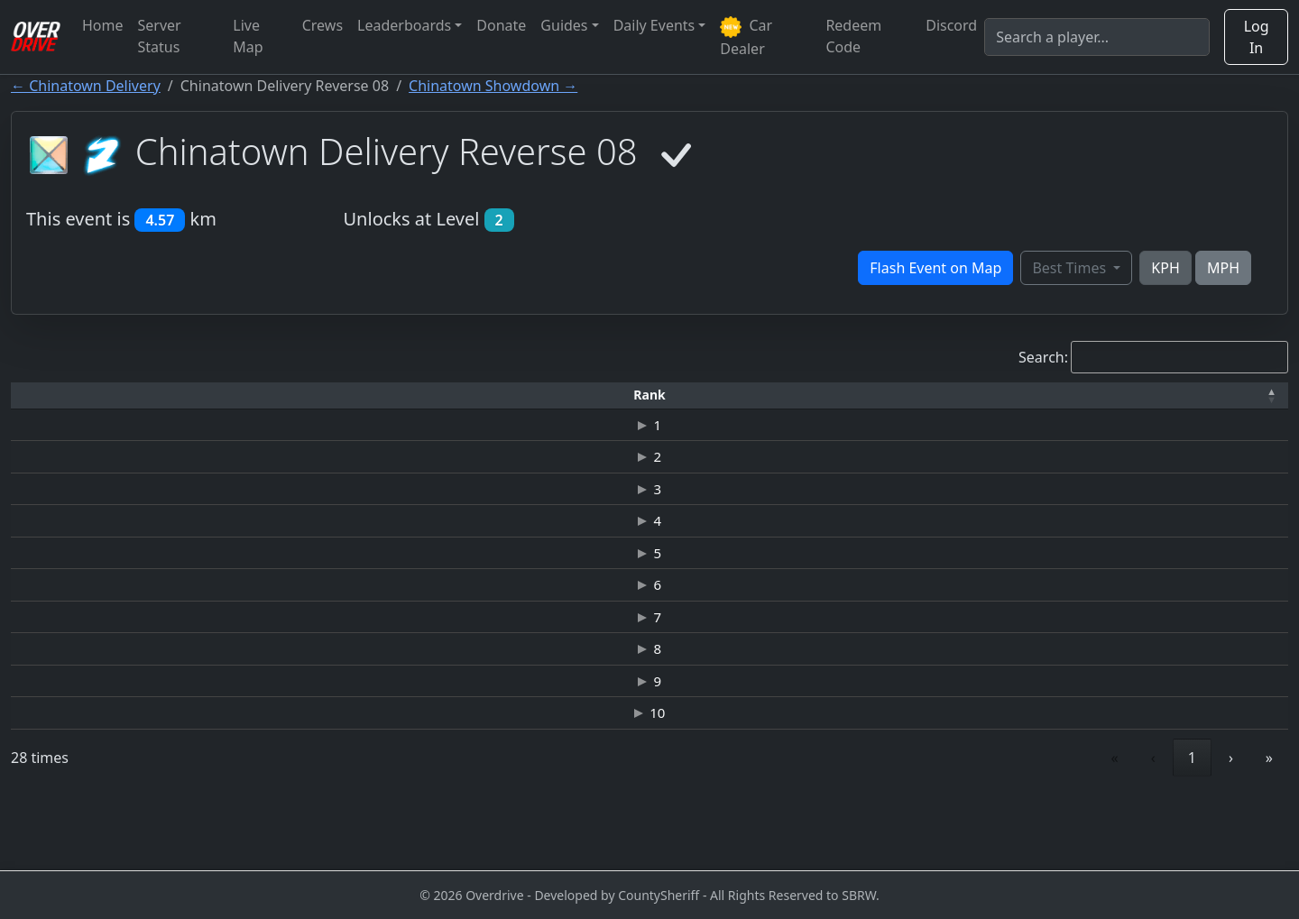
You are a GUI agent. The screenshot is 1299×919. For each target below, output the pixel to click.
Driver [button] (196, 394)
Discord (951, 25)
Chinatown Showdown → (493, 86)
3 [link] (1192, 825)
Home (103, 25)
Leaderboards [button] (404, 25)
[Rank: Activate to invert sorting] (54, 395)
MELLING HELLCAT (544, 621)
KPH (1165, 268)
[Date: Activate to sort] (1091, 395)
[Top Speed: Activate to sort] (775, 395)
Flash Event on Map (935, 268)
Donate (501, 25)
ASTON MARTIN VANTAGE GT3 (544, 660)
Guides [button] (563, 25)
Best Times (1071, 268)
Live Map (248, 36)
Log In (1256, 37)
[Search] (1097, 37)
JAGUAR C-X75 (544, 427)
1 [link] (1110, 825)
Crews (322, 25)
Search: (1043, 357)
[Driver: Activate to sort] (196, 395)
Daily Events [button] (654, 25)
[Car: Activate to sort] (544, 395)
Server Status (159, 36)
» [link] (1269, 825)
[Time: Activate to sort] (338, 395)
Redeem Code (853, 36)
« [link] (1032, 825)
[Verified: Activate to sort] (1231, 395)
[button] (55, 395)
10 (54, 776)
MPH (1223, 268)
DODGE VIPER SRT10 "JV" (543, 738)
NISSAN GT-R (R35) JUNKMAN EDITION (544, 776)
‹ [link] (1071, 825)
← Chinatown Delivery (86, 86)
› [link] (1231, 825)
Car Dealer (746, 37)
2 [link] (1151, 825)
